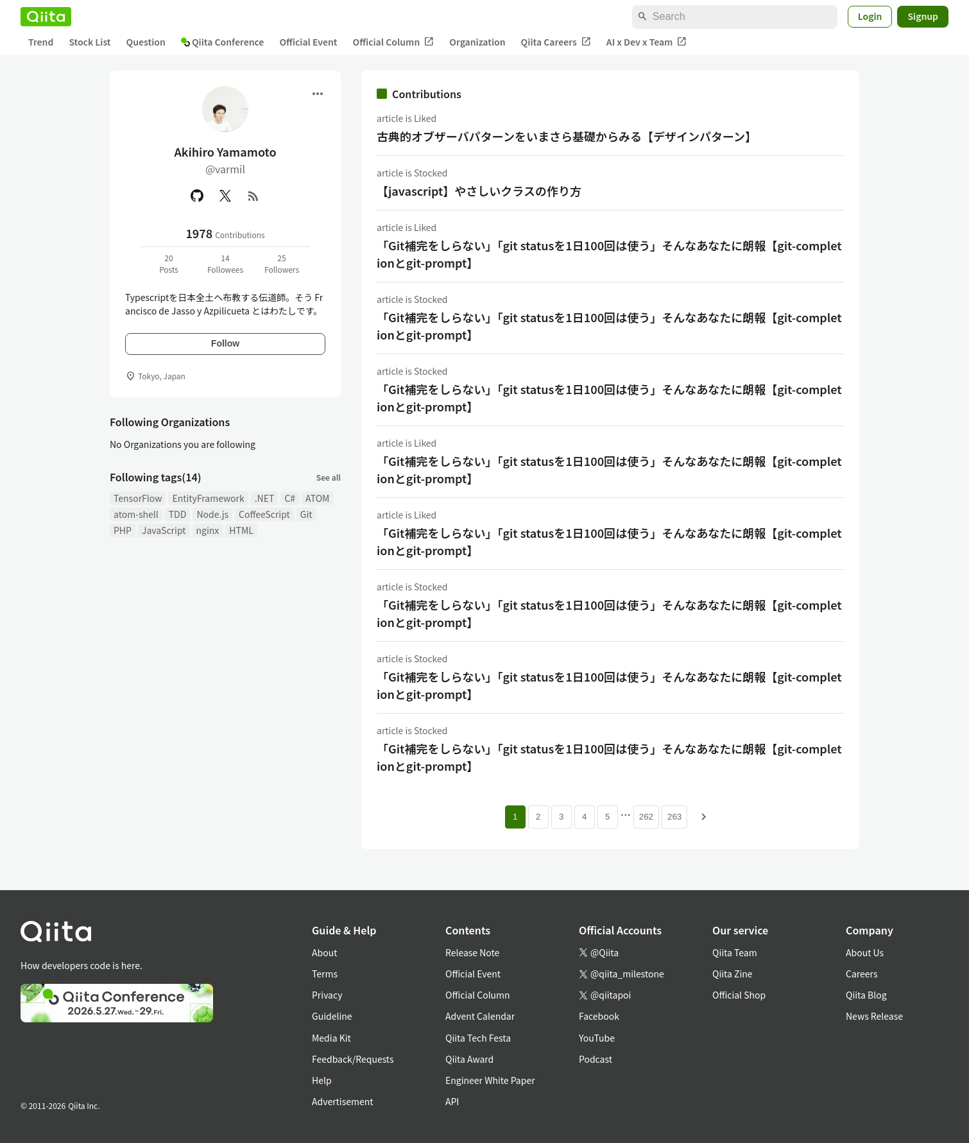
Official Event (308, 41)
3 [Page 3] (561, 816)
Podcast (595, 1059)
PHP (123, 530)
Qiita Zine (732, 973)
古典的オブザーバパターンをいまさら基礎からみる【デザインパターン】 (567, 136)
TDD (178, 514)
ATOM (317, 498)
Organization (477, 41)
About (324, 952)
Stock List (89, 41)
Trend (40, 41)
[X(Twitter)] (225, 196)
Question (146, 41)
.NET (265, 498)
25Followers (281, 263)
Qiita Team (734, 952)
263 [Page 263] (674, 816)
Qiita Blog (866, 994)
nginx (207, 530)
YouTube (597, 1037)
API (452, 1101)
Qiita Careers (556, 42)
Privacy (327, 994)
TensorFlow (138, 498)
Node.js (212, 514)
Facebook (599, 1016)
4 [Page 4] (584, 816)
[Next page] (704, 817)
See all (328, 477)
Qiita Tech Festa (478, 1037)
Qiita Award (469, 1059)
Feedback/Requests (353, 1059)
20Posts (168, 263)
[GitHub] (197, 196)
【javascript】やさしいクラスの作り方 (479, 190)
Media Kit (331, 1037)
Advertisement (342, 1101)
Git (306, 514)
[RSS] (253, 196)
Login (870, 16)
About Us (865, 952)
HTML (241, 530)
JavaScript (164, 530)
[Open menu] (317, 94)
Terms (325, 973)
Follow (225, 343)
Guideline (332, 1016)
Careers (861, 973)
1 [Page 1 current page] (515, 816)
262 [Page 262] (646, 816)
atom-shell (136, 514)
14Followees (225, 263)
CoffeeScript (264, 514)
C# (289, 498)
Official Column (393, 42)
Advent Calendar (480, 1016)
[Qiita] (46, 16)
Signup (922, 16)
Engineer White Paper (490, 1080)
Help (322, 1080)
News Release (874, 1016)
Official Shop (739, 994)
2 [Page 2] (538, 816)
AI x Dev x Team (646, 42)
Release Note (472, 952)
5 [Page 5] (607, 816)
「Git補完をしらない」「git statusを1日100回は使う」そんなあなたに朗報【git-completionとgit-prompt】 (609, 254)
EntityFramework (208, 498)
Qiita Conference (222, 41)
